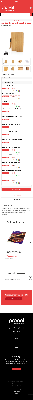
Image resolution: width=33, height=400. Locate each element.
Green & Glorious (16, 331)
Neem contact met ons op (14, 298)
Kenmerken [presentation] (17, 199)
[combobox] (16, 14)
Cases (16, 336)
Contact (16, 342)
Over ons (16, 349)
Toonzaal (16, 338)
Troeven (16, 347)
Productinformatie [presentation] (17, 195)
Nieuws (16, 345)
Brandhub (17, 333)
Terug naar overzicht (17, 20)
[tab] (17, 195)
